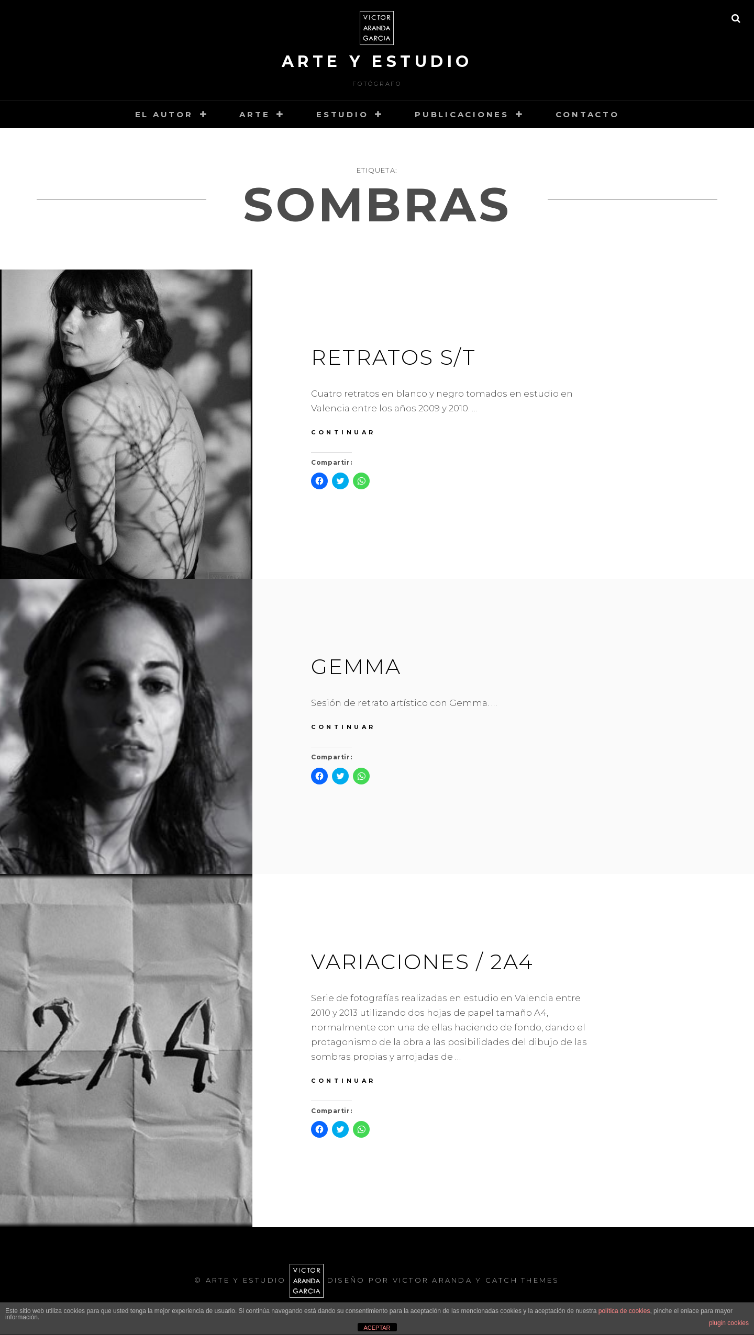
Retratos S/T (393, 357)
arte (254, 114)
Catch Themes (522, 1280)
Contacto (587, 114)
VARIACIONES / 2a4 (422, 961)
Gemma (356, 666)
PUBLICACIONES (462, 114)
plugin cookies (729, 1323)
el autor (164, 114)
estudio (342, 114)
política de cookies (624, 1311)
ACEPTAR (376, 1328)
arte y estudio (377, 61)
